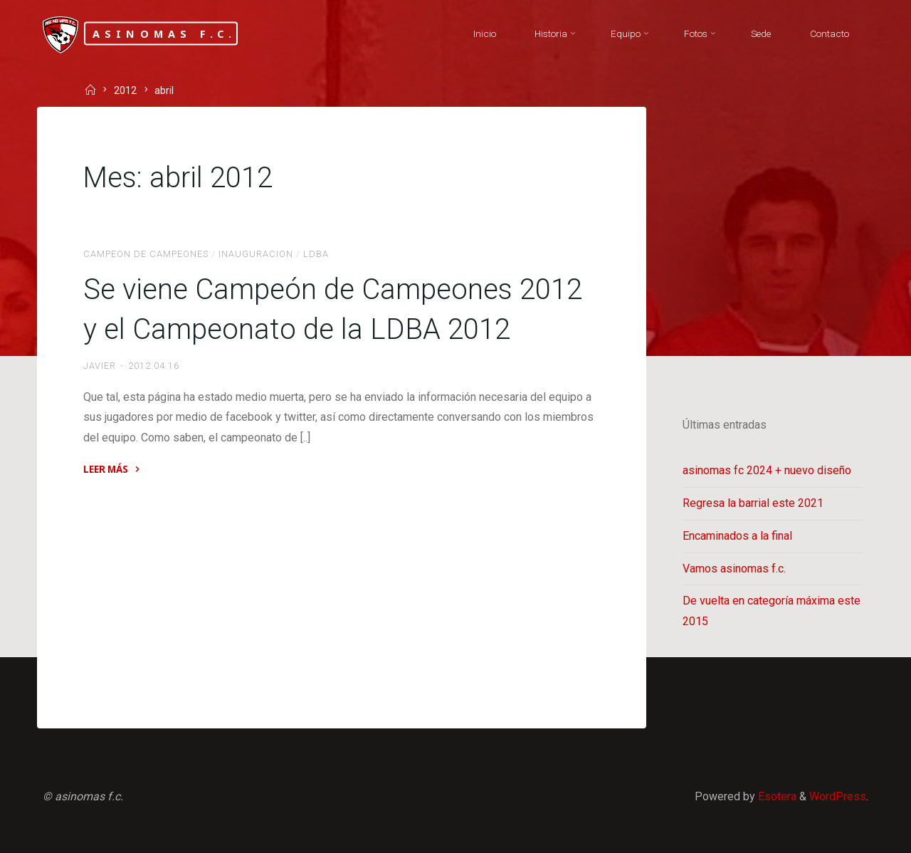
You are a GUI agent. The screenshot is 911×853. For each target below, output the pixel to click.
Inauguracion (255, 253)
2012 (125, 91)
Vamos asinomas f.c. (734, 568)
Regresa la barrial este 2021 (753, 503)
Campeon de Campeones (146, 253)
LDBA (316, 253)
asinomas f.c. (165, 33)
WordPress (837, 796)
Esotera (775, 796)
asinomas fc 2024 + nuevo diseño (767, 470)
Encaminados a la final (737, 536)
